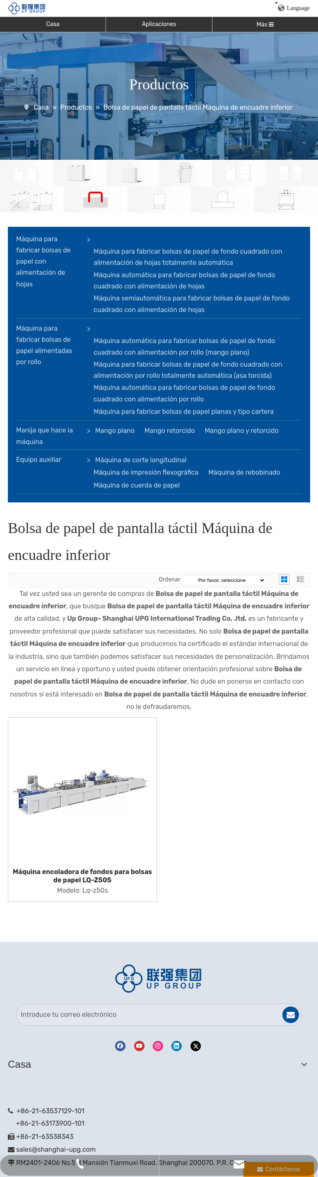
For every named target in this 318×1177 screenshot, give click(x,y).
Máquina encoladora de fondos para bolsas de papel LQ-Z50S (82, 876)
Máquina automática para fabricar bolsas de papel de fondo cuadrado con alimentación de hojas (184, 280)
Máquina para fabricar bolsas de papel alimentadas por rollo (44, 345)
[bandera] (159, 186)
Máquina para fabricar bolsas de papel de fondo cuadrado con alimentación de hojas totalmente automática (188, 257)
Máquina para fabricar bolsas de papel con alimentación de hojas (43, 261)
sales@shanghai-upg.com (56, 1149)
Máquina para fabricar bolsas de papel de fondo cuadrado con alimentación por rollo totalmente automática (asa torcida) (188, 370)
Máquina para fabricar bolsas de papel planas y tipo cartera (184, 412)
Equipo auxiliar (38, 460)
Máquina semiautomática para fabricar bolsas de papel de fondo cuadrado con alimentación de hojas (192, 303)
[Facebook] (120, 1046)
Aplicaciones (159, 24)
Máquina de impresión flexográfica (146, 472)
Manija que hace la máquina (44, 435)
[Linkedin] (176, 1046)
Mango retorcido (170, 431)
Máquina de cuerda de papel (137, 485)
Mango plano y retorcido (241, 431)
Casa (53, 24)
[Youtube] (139, 1046)
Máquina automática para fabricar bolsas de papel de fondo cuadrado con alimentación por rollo (184, 393)
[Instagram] (158, 1046)
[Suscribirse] (290, 1014)
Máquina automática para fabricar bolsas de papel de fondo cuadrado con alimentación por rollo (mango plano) (184, 346)
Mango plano (115, 431)
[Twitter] (195, 1046)
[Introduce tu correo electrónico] (145, 1015)
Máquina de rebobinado (244, 472)
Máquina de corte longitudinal (141, 460)
